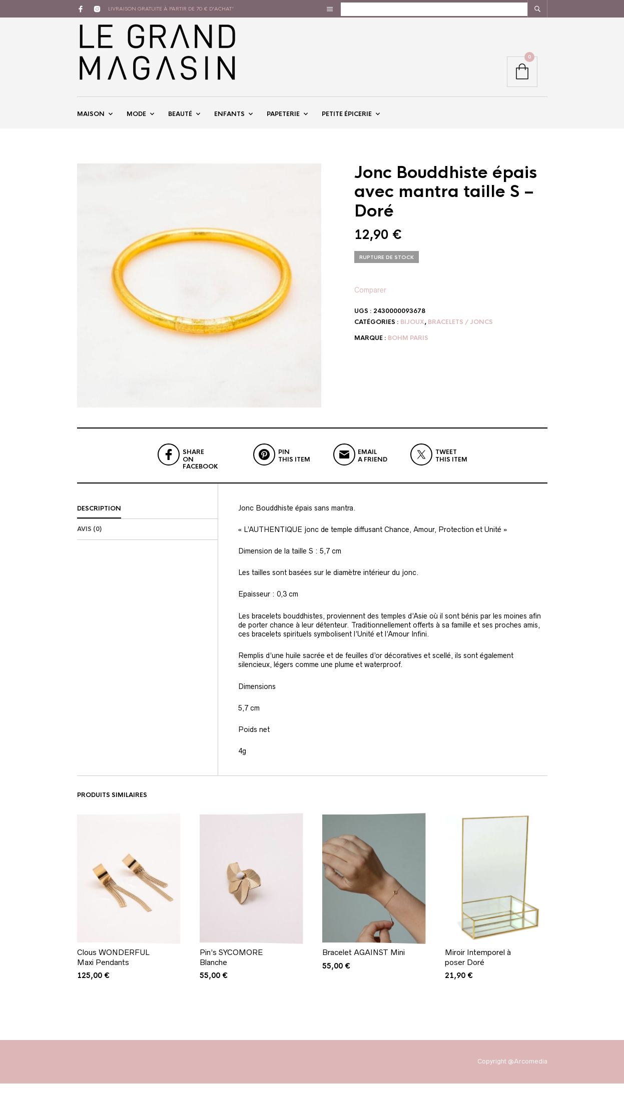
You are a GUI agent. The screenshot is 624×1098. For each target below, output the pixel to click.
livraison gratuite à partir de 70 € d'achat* (171, 9)
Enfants (229, 122)
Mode (136, 122)
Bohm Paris (408, 352)
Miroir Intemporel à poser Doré (478, 972)
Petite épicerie (347, 122)
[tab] (147, 523)
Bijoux (412, 336)
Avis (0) (89, 544)
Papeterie (283, 122)
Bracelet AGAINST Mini (363, 967)
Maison (91, 122)
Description (99, 523)
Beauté (180, 122)
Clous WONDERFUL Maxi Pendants (113, 972)
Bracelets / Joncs (460, 336)
